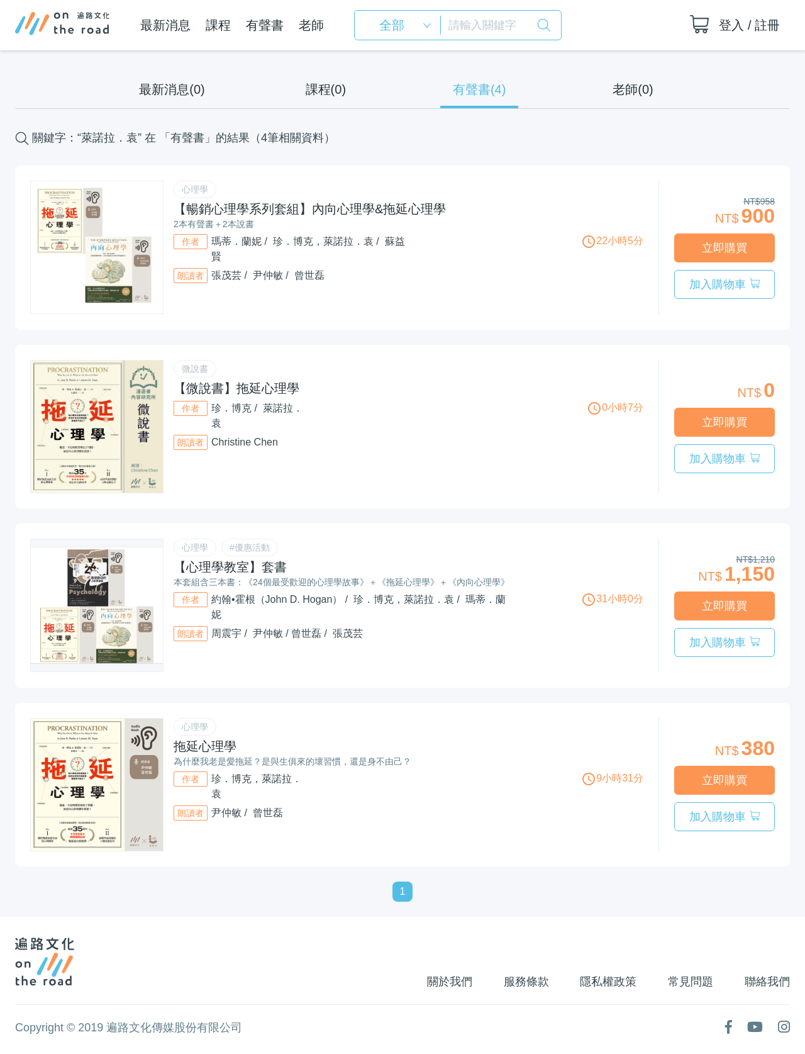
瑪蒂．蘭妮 (236, 241)
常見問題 (689, 980)
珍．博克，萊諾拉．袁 (323, 241)
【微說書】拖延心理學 (236, 388)
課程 (217, 25)
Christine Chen (244, 441)
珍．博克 (231, 407)
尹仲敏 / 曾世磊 (287, 632)
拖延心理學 (205, 745)
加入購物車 (724, 284)
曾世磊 (309, 275)
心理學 (195, 189)
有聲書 (264, 25)
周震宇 (226, 632)
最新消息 (165, 25)
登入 (731, 25)
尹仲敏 (268, 275)
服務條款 (522, 980)
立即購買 (724, 247)
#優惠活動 (250, 547)
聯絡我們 (767, 980)
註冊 (767, 25)
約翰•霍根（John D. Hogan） (276, 598)
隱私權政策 (605, 980)
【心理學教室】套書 (230, 566)
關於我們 (444, 980)
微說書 (195, 368)
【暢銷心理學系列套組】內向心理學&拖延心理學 (310, 209)
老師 (310, 25)
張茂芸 (226, 275)
